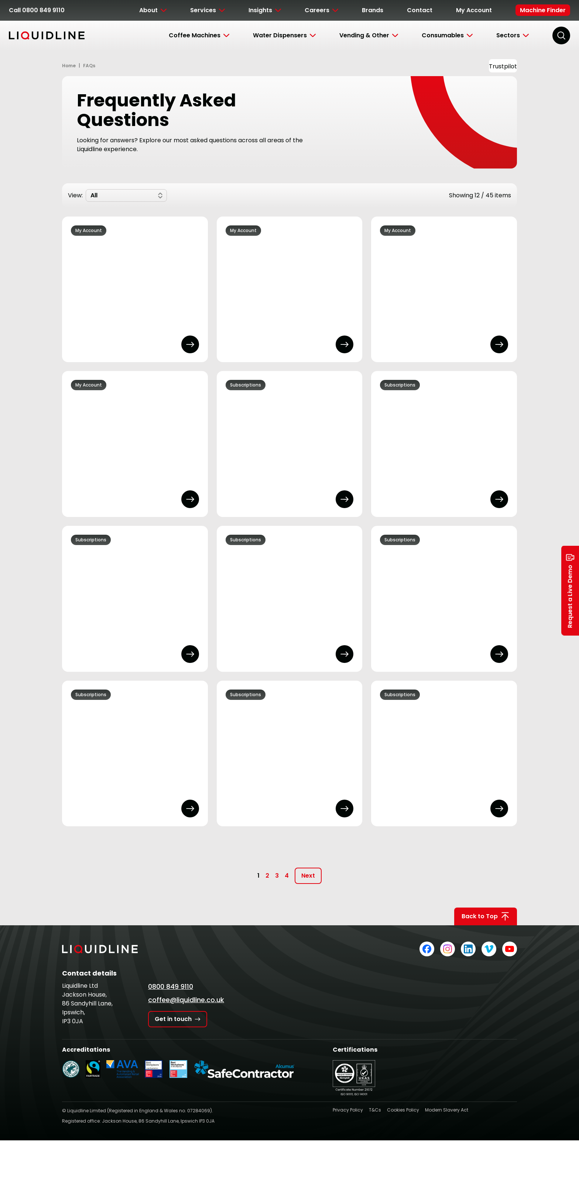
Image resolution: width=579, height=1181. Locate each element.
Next (308, 875)
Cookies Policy (403, 1110)
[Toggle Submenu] (153, 10)
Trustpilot (503, 66)
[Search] (561, 35)
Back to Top (486, 916)
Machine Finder (543, 10)
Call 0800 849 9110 (37, 10)
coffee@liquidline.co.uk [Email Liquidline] (186, 999)
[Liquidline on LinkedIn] (468, 949)
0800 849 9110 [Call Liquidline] (170, 986)
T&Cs (375, 1110)
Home (69, 65)
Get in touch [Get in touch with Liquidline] (178, 1019)
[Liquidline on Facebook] (426, 949)
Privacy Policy (348, 1110)
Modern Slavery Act (446, 1110)
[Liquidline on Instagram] (447, 949)
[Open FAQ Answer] (190, 344)
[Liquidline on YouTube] (509, 949)
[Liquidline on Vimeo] (489, 949)
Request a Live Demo (570, 590)
